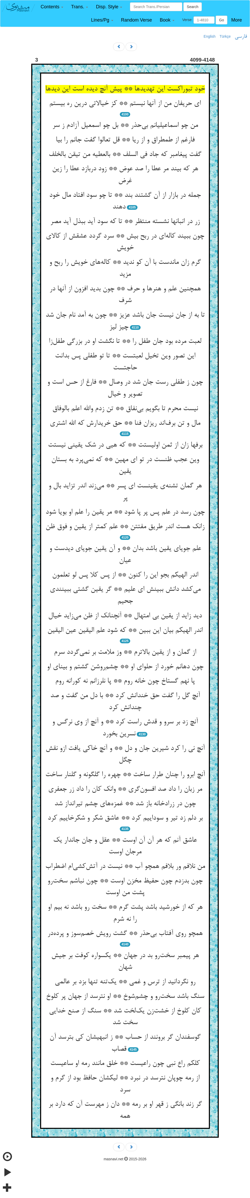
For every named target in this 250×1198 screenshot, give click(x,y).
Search (192, 7)
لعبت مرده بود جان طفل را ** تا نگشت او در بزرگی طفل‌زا (125, 341)
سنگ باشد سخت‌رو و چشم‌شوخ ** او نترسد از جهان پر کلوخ (125, 996)
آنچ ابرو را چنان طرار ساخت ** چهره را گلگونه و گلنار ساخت (125, 775)
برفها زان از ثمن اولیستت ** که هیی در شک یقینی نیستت (125, 445)
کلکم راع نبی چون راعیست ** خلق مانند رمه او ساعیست (125, 1063)
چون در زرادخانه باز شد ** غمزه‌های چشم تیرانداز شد (125, 804)
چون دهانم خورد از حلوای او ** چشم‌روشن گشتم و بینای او (125, 667)
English (210, 36)
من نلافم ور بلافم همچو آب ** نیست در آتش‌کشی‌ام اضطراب (125, 866)
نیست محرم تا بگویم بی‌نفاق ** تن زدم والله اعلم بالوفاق (125, 409)
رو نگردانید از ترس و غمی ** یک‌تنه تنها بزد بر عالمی (125, 982)
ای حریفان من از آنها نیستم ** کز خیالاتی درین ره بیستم (125, 104)
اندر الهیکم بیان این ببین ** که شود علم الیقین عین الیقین (125, 630)
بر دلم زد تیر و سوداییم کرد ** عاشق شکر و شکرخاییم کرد (125, 818)
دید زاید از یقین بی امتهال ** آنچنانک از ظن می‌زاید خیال (125, 616)
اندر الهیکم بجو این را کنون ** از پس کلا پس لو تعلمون (125, 575)
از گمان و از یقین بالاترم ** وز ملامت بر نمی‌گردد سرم (125, 652)
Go (221, 20)
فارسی (241, 37)
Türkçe (225, 36)
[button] (52, 7)
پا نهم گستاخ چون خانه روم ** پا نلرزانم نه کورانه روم (125, 681)
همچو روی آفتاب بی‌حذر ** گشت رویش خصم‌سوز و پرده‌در (125, 933)
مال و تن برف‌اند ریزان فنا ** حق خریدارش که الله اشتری (125, 423)
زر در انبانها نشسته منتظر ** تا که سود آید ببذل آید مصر (125, 222)
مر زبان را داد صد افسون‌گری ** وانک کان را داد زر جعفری (125, 789)
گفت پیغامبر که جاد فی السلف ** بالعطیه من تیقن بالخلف (125, 154)
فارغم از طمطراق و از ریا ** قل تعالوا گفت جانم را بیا (125, 140)
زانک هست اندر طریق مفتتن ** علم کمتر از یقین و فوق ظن (125, 527)
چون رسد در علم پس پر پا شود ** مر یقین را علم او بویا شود (125, 512)
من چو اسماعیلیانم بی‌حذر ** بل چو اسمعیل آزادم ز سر (125, 125)
